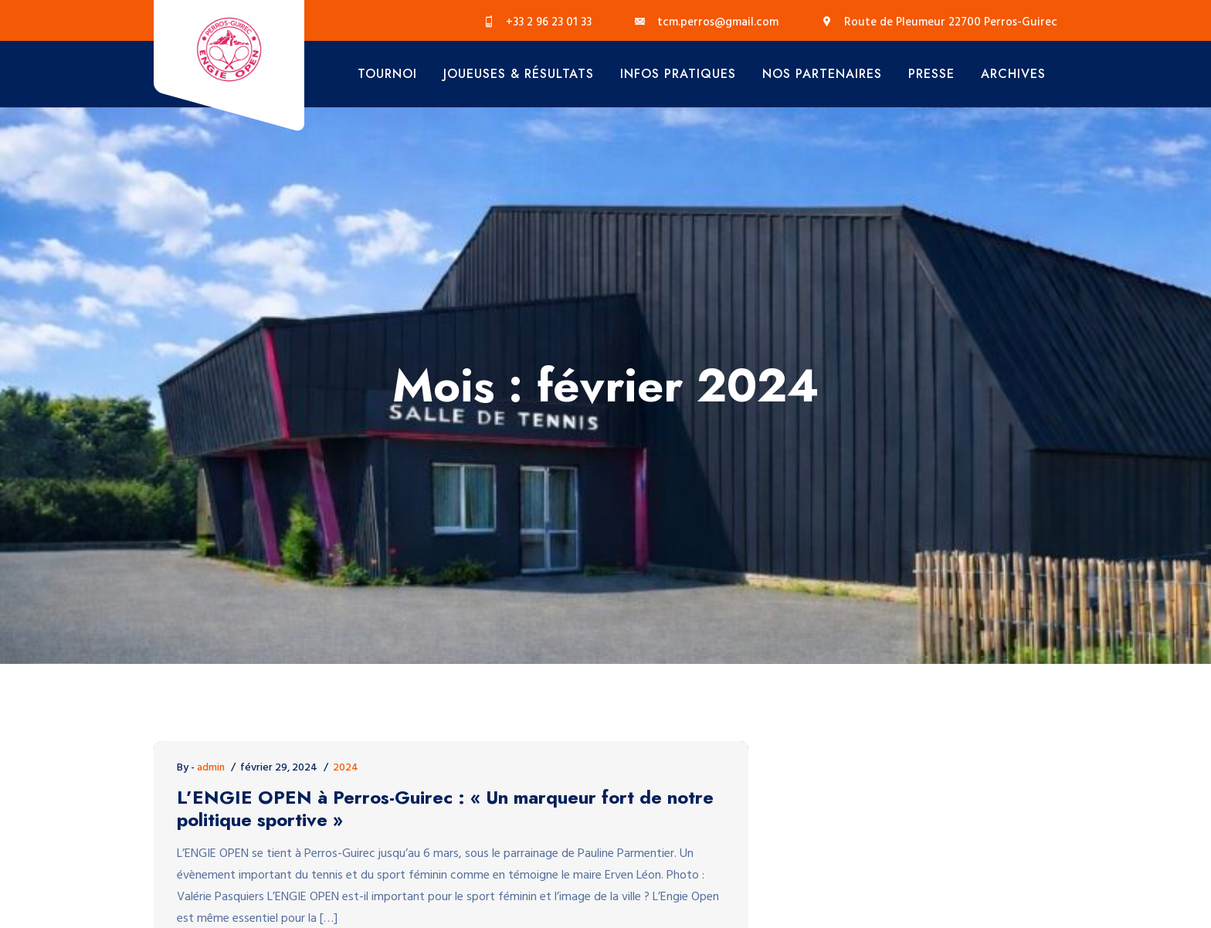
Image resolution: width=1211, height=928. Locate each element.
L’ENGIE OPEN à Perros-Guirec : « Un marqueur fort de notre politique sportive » (445, 809)
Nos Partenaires (822, 74)
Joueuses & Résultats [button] (518, 74)
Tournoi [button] (387, 74)
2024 (345, 768)
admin (211, 768)
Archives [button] (1013, 74)
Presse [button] (931, 74)
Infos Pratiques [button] (678, 74)
